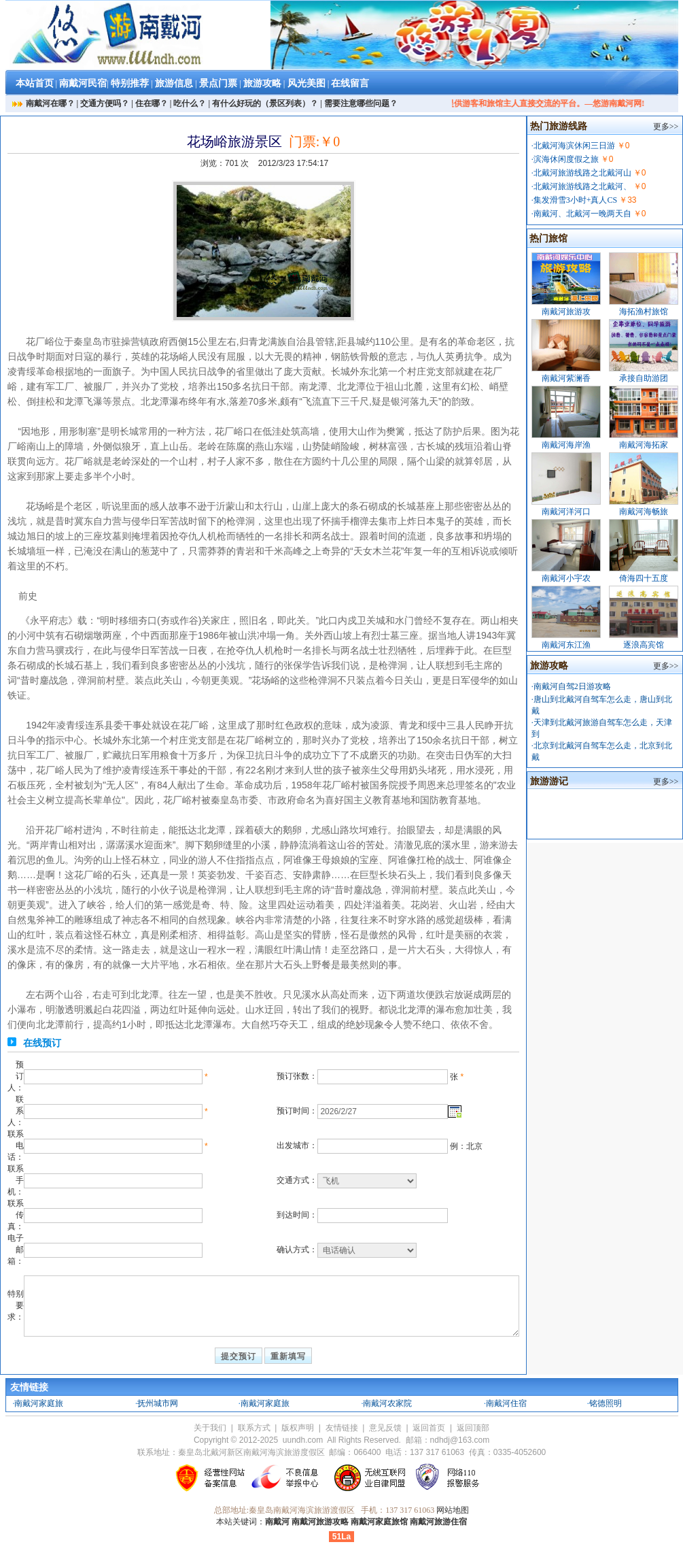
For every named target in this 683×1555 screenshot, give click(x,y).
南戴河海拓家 (643, 445)
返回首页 (429, 1428)
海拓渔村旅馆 (643, 311)
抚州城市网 (157, 1403)
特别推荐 (130, 83)
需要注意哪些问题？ (361, 103)
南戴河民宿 (83, 83)
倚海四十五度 (643, 578)
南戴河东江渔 (566, 645)
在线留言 (350, 83)
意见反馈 (385, 1428)
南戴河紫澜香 (566, 378)
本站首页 (35, 83)
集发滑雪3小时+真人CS (575, 200)
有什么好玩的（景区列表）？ (265, 103)
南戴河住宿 (506, 1403)
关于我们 (210, 1428)
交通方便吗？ (104, 103)
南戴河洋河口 (566, 511)
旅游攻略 (262, 83)
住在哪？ (151, 103)
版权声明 (297, 1428)
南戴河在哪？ (50, 103)
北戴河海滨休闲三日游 (574, 145)
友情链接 (342, 1428)
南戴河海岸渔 (566, 445)
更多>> (666, 126)
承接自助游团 (643, 378)
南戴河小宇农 (566, 578)
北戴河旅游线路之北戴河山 (582, 173)
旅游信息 (174, 83)
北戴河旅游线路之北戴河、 (582, 186)
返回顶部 (473, 1428)
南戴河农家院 (387, 1403)
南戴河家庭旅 (38, 1403)
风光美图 (306, 83)
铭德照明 (605, 1403)
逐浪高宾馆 (643, 645)
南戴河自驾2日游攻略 (572, 686)
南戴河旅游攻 (566, 311)
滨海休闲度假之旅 (566, 159)
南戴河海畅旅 (643, 511)
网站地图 (452, 1510)
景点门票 (218, 83)
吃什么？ (189, 103)
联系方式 (254, 1428)
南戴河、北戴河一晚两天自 (582, 213)
